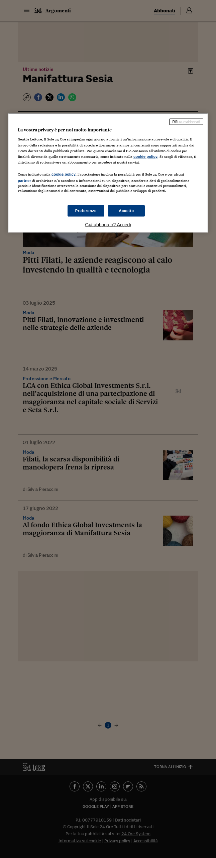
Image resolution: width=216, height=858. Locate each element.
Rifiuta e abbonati (186, 121)
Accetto (126, 211)
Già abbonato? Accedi (108, 224)
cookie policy (145, 156)
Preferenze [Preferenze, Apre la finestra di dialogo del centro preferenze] (86, 211)
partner (24, 180)
